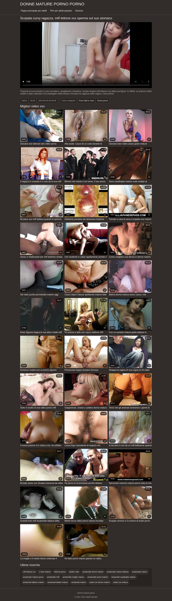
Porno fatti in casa (86, 101)
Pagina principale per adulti (34, 11)
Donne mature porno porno (52, 4)
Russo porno (102, 101)
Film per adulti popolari (61, 11)
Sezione (79, 11)
